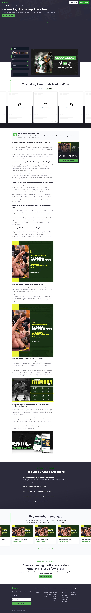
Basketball (55, 592)
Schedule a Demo (84, 2)
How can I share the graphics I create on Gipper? (45, 501)
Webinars (64, 592)
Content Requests (38, 590)
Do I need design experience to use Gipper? (45, 486)
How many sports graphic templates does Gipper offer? (45, 491)
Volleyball (55, 600)
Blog (63, 590)
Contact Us (73, 594)
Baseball (54, 590)
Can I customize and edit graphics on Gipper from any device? (45, 496)
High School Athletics (48, 590)
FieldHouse (64, 599)
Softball (54, 598)
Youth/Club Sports (47, 594)
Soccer (54, 596)
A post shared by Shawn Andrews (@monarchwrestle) (45, 121)
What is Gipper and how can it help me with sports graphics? (45, 480)
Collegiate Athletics (48, 592)
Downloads (64, 595)
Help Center (64, 601)
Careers (72, 590)
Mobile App (37, 592)
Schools (45, 596)
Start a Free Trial (73, 2)
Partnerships (73, 592)
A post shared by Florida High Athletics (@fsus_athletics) (71, 121)
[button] (38, 549)
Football (54, 594)
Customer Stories (65, 597)
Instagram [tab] (49, 88)
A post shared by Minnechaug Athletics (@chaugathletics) (19, 121)
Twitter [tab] (41, 88)
